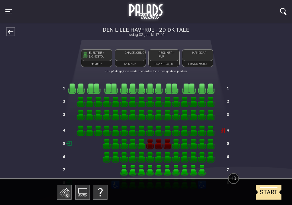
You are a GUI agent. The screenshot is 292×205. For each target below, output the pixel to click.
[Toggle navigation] (8, 11)
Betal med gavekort (107, 164)
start (268, 192)
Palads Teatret (146, 8)
